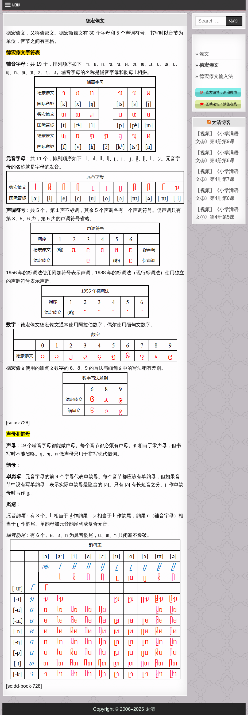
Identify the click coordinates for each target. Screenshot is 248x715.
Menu (16, 5)
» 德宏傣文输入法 (214, 76)
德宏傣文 (95, 20)
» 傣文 (202, 54)
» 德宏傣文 (207, 65)
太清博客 (221, 121)
